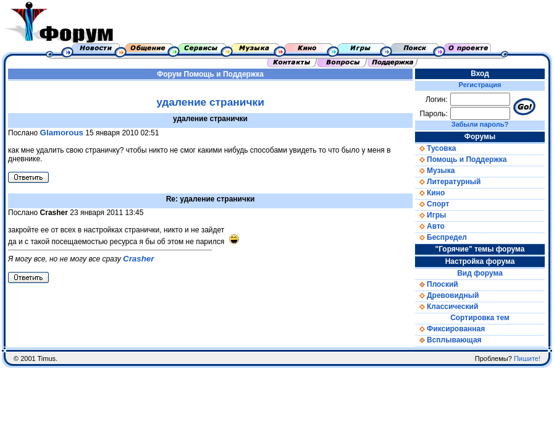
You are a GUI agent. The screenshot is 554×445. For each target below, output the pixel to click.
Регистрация (480, 84)
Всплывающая (448, 340)
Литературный (448, 181)
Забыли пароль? (479, 124)
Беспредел (441, 237)
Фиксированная (450, 328)
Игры (430, 215)
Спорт (432, 204)
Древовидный (447, 295)
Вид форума (480, 273)
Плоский (436, 284)
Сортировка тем (480, 317)
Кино (430, 193)
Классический (446, 306)
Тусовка (435, 148)
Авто (430, 226)
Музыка (435, 170)
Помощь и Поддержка (224, 74)
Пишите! (527, 358)
